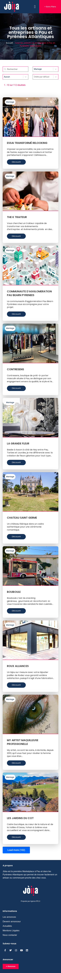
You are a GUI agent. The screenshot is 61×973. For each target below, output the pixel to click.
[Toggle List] (55, 76)
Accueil (9, 42)
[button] (35, 7)
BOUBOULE (14, 592)
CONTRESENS (15, 369)
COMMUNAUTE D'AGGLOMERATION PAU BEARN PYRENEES (29, 293)
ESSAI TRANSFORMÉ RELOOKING (27, 143)
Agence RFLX (35, 901)
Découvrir (16, 162)
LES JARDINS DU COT (20, 818)
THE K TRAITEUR (17, 217)
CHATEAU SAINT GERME (22, 518)
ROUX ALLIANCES (18, 666)
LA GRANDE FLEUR (18, 443)
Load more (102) (16, 850)
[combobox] (43, 76)
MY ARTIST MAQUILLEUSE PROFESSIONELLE (22, 742)
